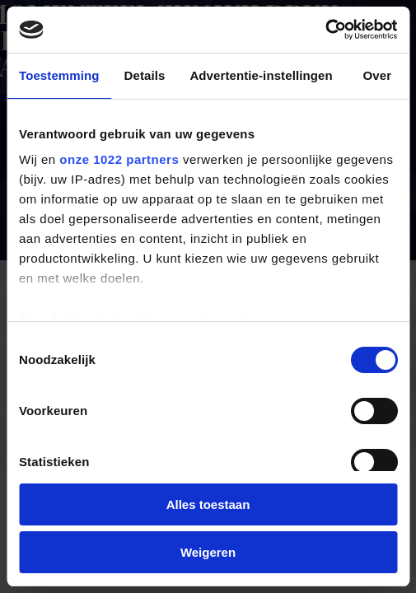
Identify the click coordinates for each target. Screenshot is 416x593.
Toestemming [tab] (59, 75)
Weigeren (208, 552)
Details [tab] (145, 75)
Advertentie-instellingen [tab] (260, 75)
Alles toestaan (208, 504)
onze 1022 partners (119, 159)
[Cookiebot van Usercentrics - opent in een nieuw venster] (325, 29)
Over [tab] (377, 75)
